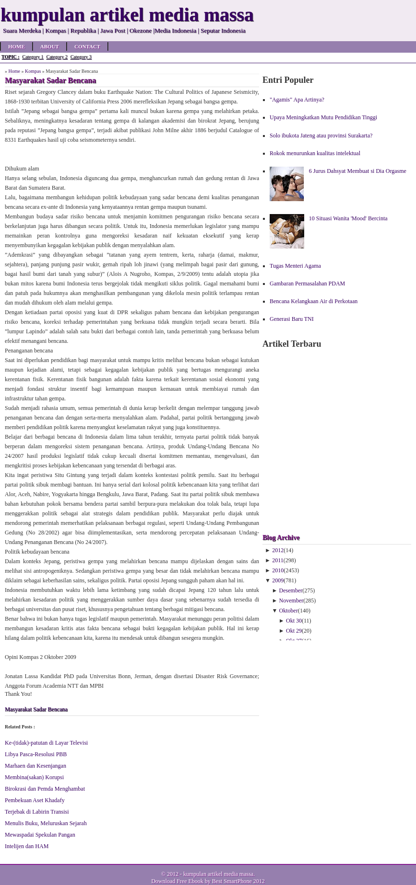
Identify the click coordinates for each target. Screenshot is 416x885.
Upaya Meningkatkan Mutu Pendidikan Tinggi (323, 117)
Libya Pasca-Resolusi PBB (36, 754)
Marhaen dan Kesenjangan (35, 765)
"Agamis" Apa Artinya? (297, 99)
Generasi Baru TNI (292, 319)
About (49, 46)
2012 (278, 550)
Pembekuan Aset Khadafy (35, 800)
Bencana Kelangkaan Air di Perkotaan (313, 301)
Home (16, 46)
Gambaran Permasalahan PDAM (307, 283)
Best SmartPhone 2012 (238, 881)
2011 (278, 560)
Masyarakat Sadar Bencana (36, 709)
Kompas (33, 71)
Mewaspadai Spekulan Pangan (40, 834)
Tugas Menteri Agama (295, 265)
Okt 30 (294, 620)
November (291, 600)
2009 (278, 580)
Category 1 (32, 56)
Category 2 (56, 56)
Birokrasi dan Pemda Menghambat (45, 788)
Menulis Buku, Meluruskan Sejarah (46, 823)
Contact (87, 46)
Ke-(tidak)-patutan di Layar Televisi (46, 742)
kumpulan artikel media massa (218, 874)
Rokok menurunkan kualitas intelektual (315, 153)
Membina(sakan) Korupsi (34, 777)
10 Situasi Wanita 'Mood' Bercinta (348, 218)
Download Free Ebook (177, 881)
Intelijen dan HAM (26, 846)
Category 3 (81, 56)
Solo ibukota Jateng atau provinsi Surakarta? (321, 135)
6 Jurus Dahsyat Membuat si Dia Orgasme (357, 171)
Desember (291, 590)
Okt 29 (294, 630)
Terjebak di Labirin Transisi (37, 811)
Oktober (288, 610)
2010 (278, 570)
